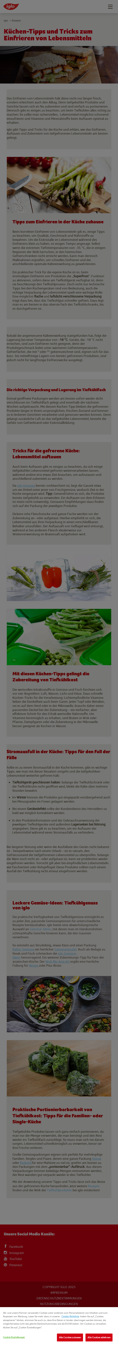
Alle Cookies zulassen (70, 1337)
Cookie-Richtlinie (70, 1316)
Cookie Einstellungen (14, 1337)
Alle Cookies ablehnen (99, 1337)
